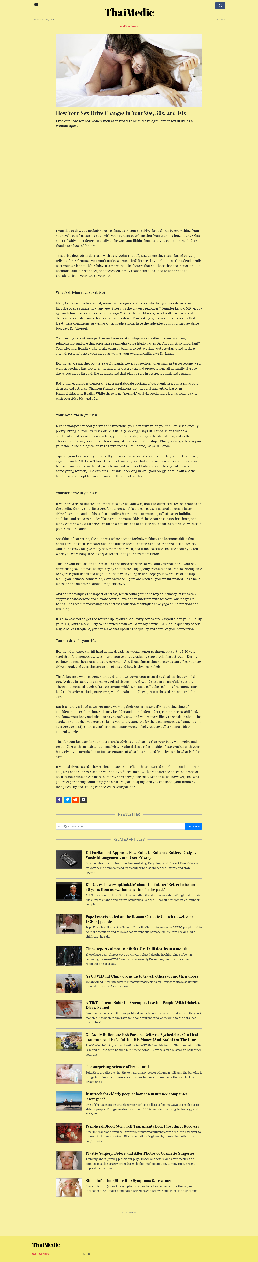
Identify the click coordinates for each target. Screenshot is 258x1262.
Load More (129, 1212)
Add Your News (129, 26)
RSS (86, 1253)
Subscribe (193, 826)
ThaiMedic (129, 12)
